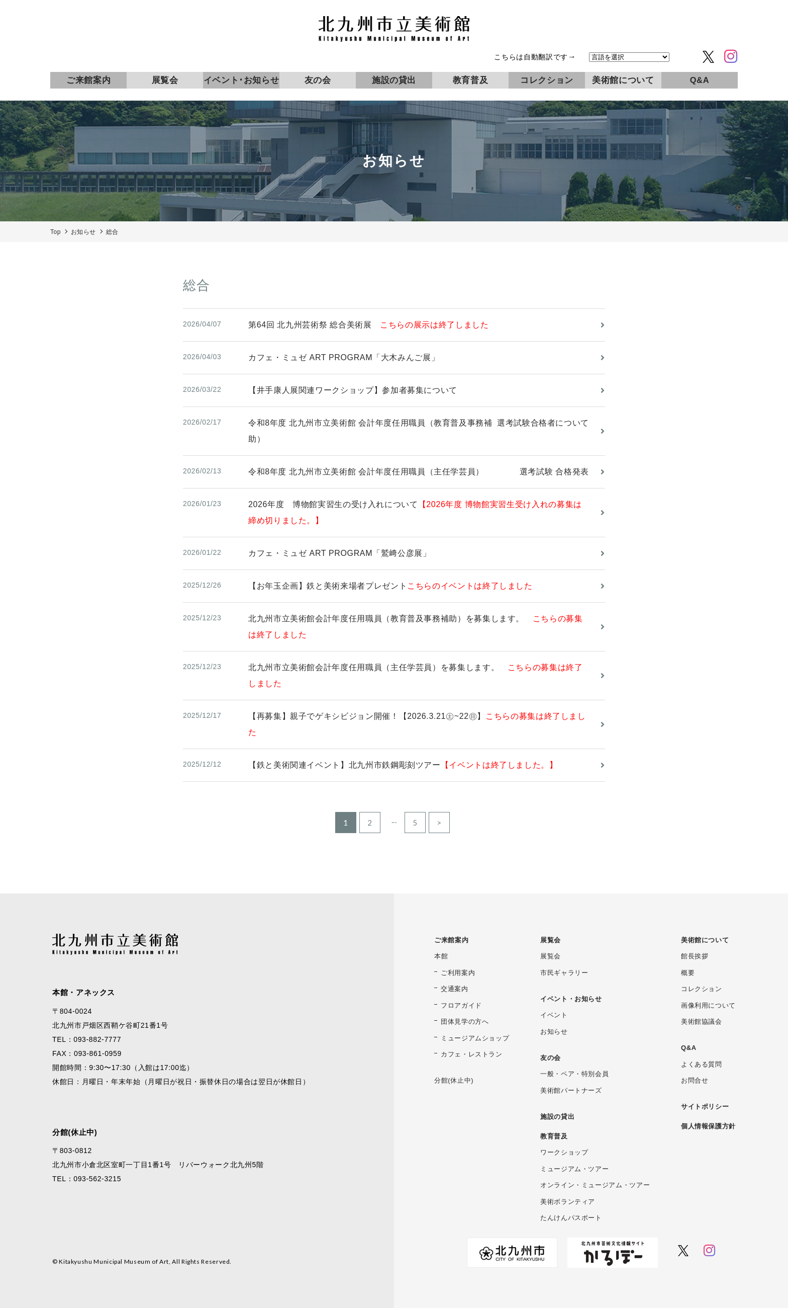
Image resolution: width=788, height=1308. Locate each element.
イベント (554, 1015)
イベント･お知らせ (241, 80)
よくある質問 (701, 1064)
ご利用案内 (458, 972)
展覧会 (165, 80)
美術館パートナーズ (571, 1090)
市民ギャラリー (564, 972)
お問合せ (695, 1080)
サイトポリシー (705, 1106)
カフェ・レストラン (472, 1054)
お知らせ (554, 1031)
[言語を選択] (629, 57)
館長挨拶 (695, 956)
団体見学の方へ (464, 1021)
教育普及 (470, 80)
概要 (688, 972)
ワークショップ (564, 1152)
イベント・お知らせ (571, 999)
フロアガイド (461, 1005)
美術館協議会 (701, 1021)
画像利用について (708, 1005)
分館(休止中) (453, 1080)
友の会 (318, 80)
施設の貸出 (394, 80)
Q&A (700, 80)
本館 (441, 956)
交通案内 (454, 989)
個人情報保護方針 (708, 1126)
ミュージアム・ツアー (574, 1169)
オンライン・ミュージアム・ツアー (595, 1185)
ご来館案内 (88, 80)
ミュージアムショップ (475, 1038)
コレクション (546, 80)
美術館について (623, 80)
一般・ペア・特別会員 (574, 1074)
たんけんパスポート (571, 1217)
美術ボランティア (567, 1201)
